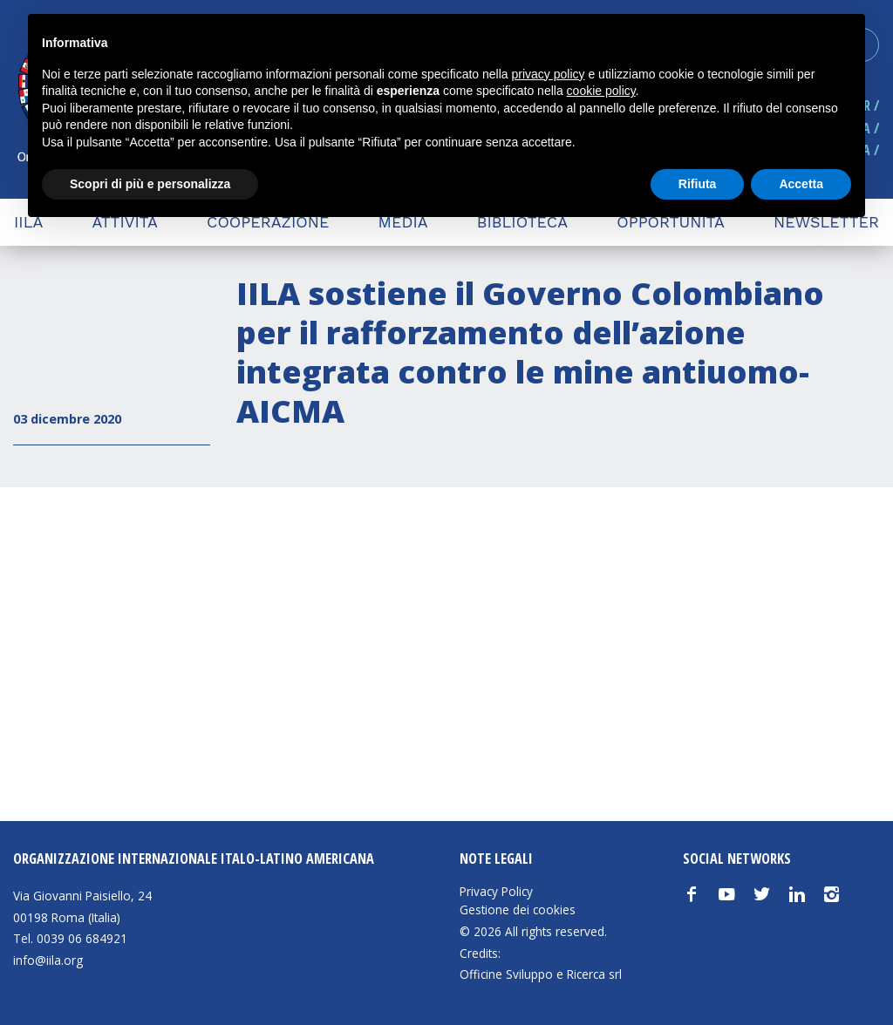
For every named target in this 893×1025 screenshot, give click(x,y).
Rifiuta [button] (697, 184)
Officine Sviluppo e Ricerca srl (541, 974)
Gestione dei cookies (518, 910)
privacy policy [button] (548, 74)
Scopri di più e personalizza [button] (150, 184)
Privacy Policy (496, 892)
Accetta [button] (801, 184)
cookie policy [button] (601, 91)
